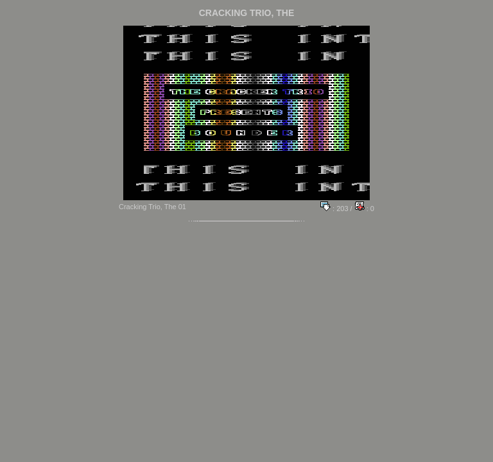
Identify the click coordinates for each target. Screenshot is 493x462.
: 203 (334, 208)
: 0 (364, 208)
